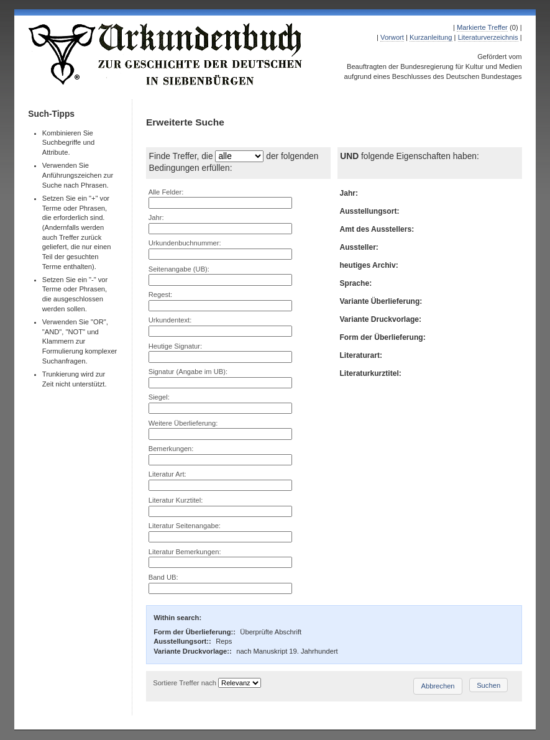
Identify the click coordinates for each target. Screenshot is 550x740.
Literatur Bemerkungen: (185, 551)
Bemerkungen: (171, 448)
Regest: (161, 294)
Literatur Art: (167, 474)
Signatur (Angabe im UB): (188, 371)
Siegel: (159, 397)
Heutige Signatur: (175, 346)
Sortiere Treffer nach (184, 683)
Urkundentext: (170, 320)
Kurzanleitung (431, 37)
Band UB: (163, 577)
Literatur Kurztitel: (176, 500)
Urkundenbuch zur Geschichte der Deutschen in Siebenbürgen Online (166, 54)
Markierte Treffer (482, 27)
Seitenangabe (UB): (179, 269)
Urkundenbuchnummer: (185, 243)
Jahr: (156, 217)
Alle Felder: (166, 192)
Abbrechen (437, 686)
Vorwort (392, 37)
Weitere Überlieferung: (183, 423)
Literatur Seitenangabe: (185, 525)
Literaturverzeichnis (488, 37)
